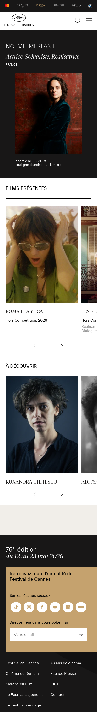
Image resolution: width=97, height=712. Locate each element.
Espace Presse (63, 673)
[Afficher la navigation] (89, 20)
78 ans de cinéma (66, 663)
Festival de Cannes (22, 663)
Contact (58, 695)
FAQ (54, 684)
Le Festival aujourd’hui (25, 695)
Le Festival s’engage (23, 705)
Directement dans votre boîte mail (39, 622)
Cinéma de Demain (22, 673)
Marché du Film (19, 684)
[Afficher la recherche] (78, 20)
